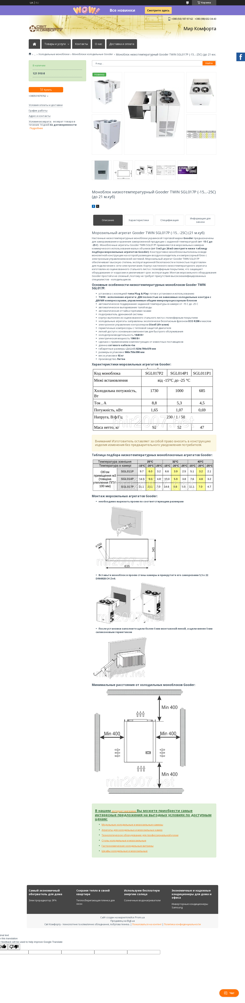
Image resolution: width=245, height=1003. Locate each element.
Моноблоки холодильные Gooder (92, 54)
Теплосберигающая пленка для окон (95, 902)
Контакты (81, 44)
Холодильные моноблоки (53, 54)
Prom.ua (140, 917)
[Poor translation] (14, 947)
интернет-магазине (124, 811)
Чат (229, 993)
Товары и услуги (55, 44)
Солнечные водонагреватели (142, 900)
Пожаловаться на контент (147, 924)
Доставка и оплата (121, 44)
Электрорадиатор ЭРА (42, 900)
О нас (98, 44)
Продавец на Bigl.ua (122, 920)
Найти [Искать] (209, 63)
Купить (48, 89)
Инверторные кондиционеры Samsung (190, 905)
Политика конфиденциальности (182, 924)
